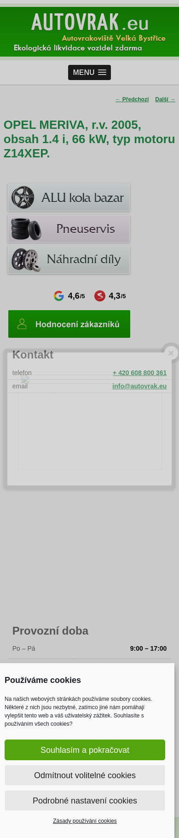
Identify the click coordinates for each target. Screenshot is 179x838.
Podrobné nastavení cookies (85, 800)
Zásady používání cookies (85, 821)
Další (165, 99)
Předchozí (132, 99)
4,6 (69, 295)
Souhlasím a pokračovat (84, 750)
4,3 (110, 295)
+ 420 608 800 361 (140, 372)
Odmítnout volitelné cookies (85, 775)
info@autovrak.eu (139, 386)
